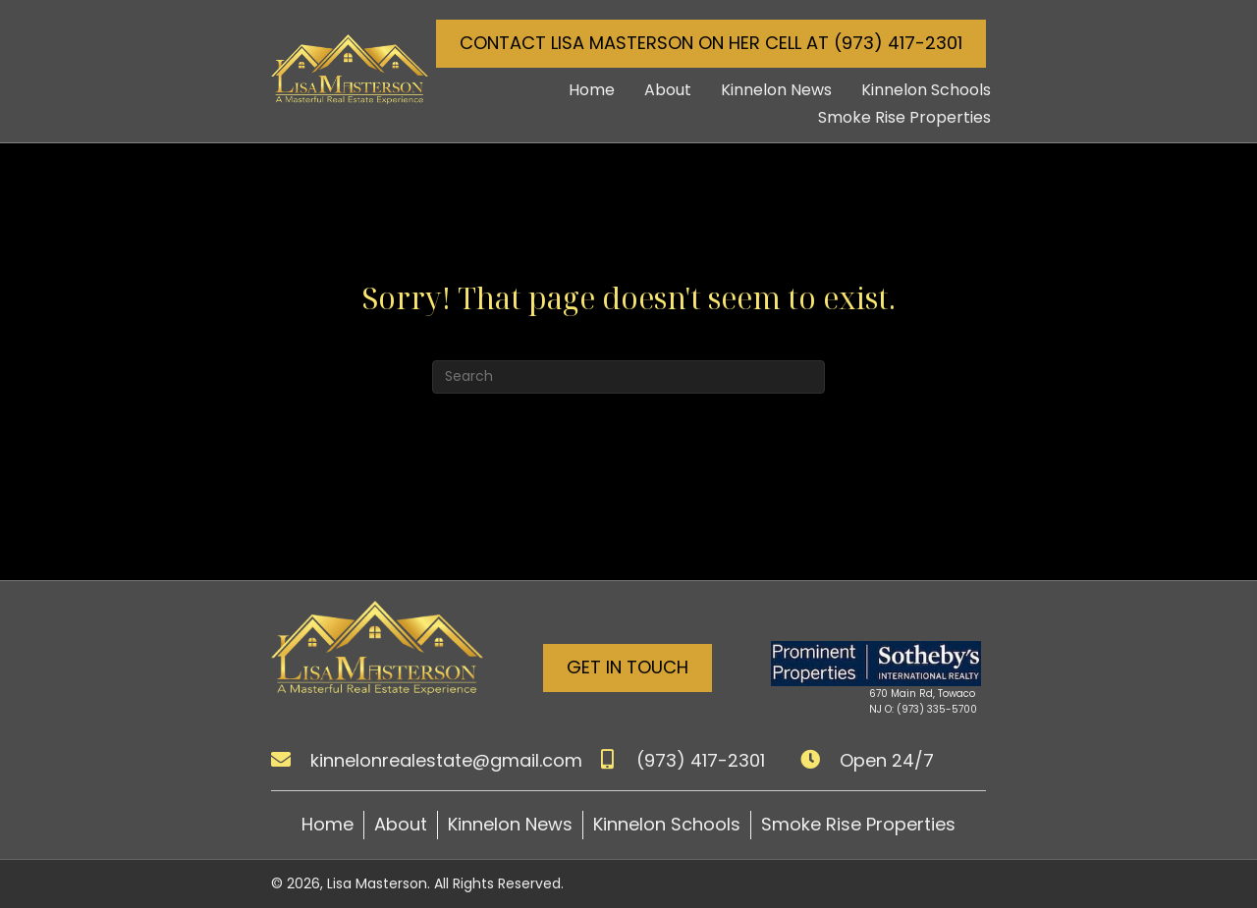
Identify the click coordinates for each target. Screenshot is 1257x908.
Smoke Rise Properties (858, 824)
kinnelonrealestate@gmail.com (446, 760)
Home (327, 824)
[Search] (628, 377)
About (400, 824)
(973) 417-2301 (700, 760)
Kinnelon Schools (666, 824)
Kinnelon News (510, 824)
